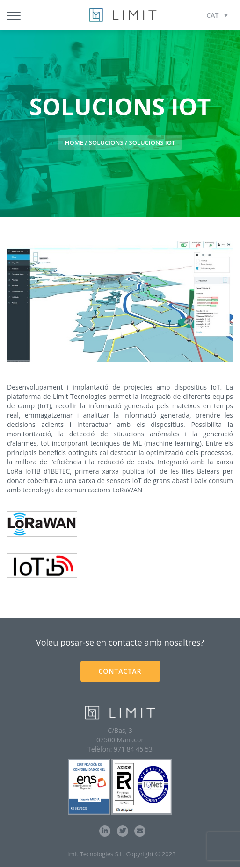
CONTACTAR (119, 671)
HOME (74, 142)
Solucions (106, 142)
